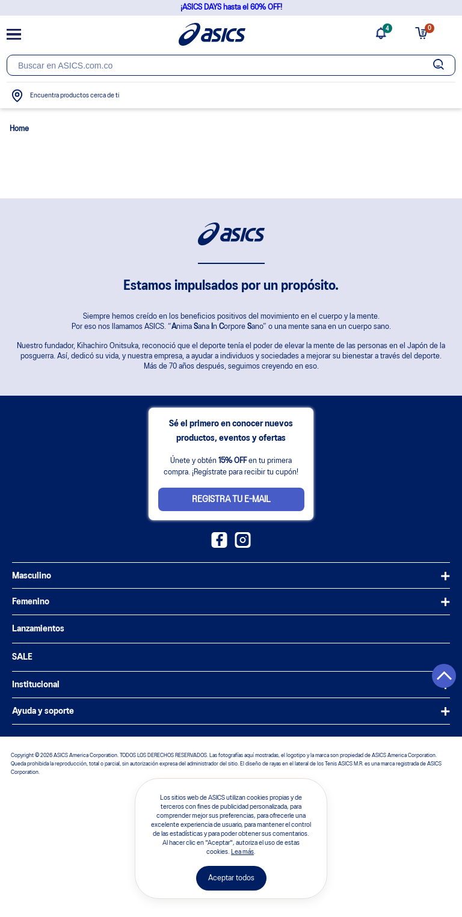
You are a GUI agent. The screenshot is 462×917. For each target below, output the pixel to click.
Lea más (242, 852)
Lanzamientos (38, 629)
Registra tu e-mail (231, 499)
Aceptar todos (231, 878)
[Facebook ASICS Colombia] (219, 545)
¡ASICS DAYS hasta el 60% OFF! (231, 7)
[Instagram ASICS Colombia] (243, 545)
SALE (22, 657)
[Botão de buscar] (438, 65)
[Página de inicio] (212, 34)
